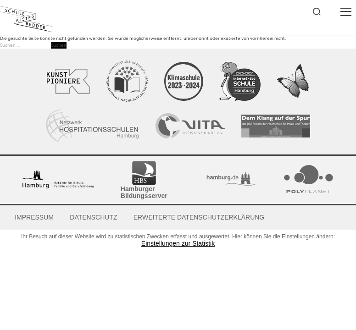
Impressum (34, 217)
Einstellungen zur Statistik (178, 243)
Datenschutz (93, 217)
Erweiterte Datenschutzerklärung (199, 217)
